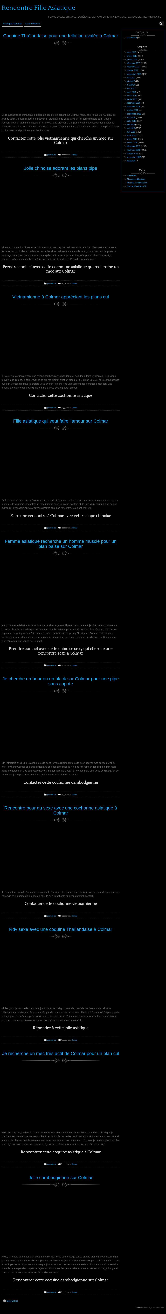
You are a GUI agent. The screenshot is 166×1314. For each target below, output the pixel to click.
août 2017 (131, 78)
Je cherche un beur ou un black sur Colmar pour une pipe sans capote (60, 681)
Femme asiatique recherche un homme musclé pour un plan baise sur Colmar (60, 544)
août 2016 (131, 117)
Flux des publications (136, 179)
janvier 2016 (132, 143)
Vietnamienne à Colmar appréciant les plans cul (60, 296)
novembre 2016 (133, 106)
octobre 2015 (132, 153)
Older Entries (10, 1301)
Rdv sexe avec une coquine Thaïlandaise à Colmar (60, 929)
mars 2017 (131, 92)
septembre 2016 (134, 114)
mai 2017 (131, 85)
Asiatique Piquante (12, 23)
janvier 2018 (132, 59)
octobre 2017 (132, 70)
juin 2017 (131, 81)
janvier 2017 (132, 99)
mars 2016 (131, 135)
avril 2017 (131, 88)
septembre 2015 (134, 157)
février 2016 (132, 139)
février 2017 (132, 96)
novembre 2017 (133, 67)
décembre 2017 (133, 63)
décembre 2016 (133, 103)
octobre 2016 (132, 110)
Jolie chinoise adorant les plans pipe (60, 168)
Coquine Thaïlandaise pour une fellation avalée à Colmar (60, 35)
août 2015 (131, 161)
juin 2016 (131, 124)
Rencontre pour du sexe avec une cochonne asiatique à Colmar (60, 810)
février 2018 (132, 56)
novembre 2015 (133, 150)
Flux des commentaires (137, 183)
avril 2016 (131, 132)
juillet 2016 (131, 121)
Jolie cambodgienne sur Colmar (61, 1177)
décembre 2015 (133, 146)
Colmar (74, 155)
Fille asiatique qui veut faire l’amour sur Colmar (60, 421)
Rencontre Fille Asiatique (38, 7)
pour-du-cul (51, 155)
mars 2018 (131, 52)
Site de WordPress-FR (137, 186)
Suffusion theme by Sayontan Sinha (150, 1308)
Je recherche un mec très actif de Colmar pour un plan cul (60, 1053)
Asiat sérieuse (32, 23)
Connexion (131, 175)
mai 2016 (131, 128)
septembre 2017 (134, 74)
